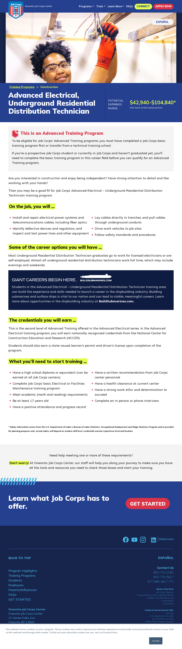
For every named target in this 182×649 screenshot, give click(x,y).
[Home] (15, 10)
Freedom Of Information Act (160, 598)
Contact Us (165, 568)
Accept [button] (155, 640)
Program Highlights (22, 571)
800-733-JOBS (163, 572)
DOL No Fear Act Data (163, 618)
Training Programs (21, 87)
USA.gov (169, 613)
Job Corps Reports (165, 592)
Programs (85, 6)
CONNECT (143, 6)
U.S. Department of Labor (161, 616)
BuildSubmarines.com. (116, 301)
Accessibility (168, 600)
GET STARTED (19, 599)
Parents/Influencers (22, 590)
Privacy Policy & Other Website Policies (155, 595)
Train (99, 6)
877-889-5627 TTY (161, 581)
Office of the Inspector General (159, 621)
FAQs (129, 6)
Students (15, 580)
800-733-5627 (163, 577)
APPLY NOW (164, 6)
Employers (16, 585)
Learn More (115, 6)
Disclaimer (168, 603)
